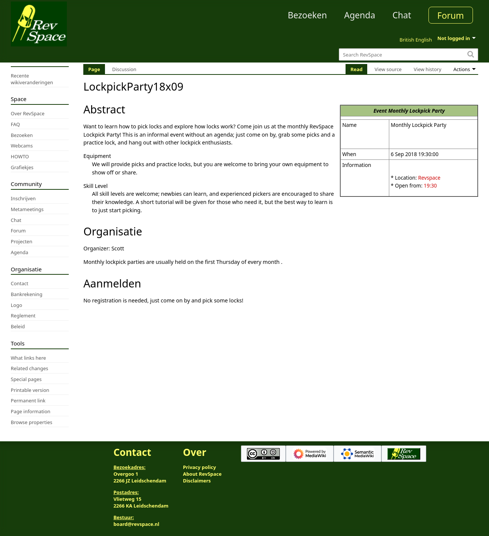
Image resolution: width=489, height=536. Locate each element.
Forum (450, 15)
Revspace (429, 177)
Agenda (359, 15)
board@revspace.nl (137, 524)
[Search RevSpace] (408, 54)
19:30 (430, 185)
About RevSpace (202, 473)
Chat (401, 15)
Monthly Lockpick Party (416, 110)
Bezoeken (307, 15)
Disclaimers (197, 480)
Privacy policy (199, 467)
